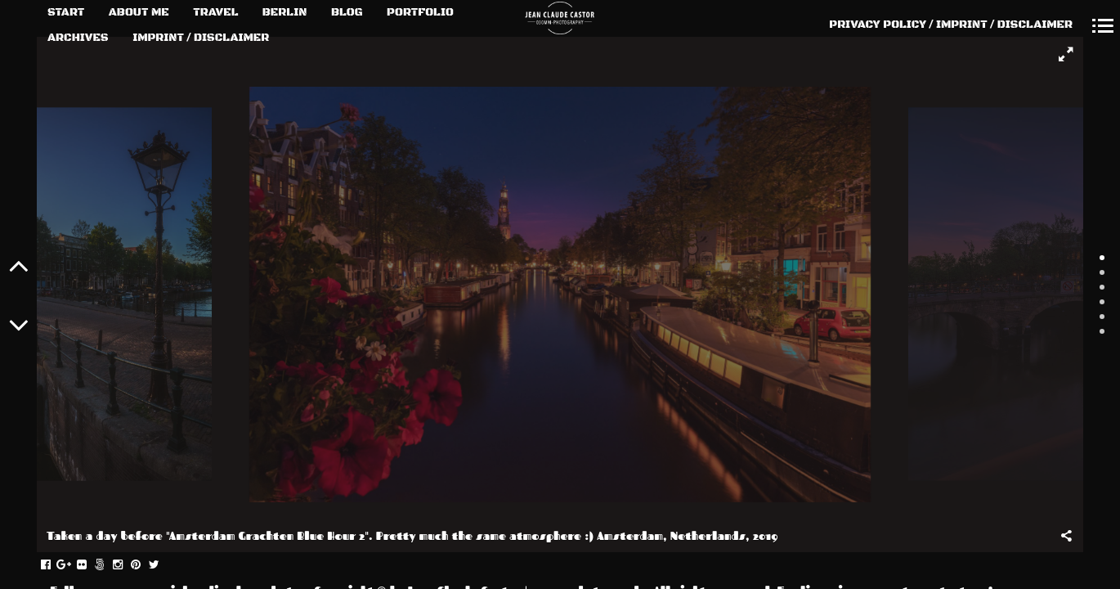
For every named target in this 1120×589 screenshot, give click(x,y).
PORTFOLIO (420, 12)
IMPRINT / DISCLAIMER (200, 37)
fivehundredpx (108, 565)
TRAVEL (215, 12)
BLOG (347, 12)
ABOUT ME (139, 12)
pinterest (144, 565)
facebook (54, 565)
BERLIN (284, 12)
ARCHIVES (78, 37)
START (65, 12)
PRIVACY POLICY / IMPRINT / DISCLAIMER (951, 24)
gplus (72, 565)
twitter (162, 565)
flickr (90, 565)
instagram (126, 565)
